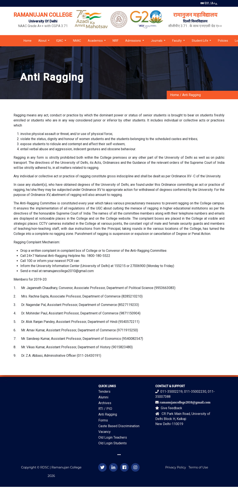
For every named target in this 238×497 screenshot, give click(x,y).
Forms (103, 420)
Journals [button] (157, 40)
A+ (213, 3)
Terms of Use (198, 467)
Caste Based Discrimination (118, 426)
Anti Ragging (191, 95)
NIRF (115, 40)
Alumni (103, 397)
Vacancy (104, 432)
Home (27, 40)
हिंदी (205, 3)
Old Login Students (112, 443)
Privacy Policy (175, 467)
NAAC (77, 40)
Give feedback (168, 408)
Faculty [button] (177, 40)
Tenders (104, 392)
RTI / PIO (105, 409)
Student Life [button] (200, 40)
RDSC (44, 467)
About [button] (42, 40)
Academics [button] (95, 40)
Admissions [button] (133, 40)
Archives (104, 403)
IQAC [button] (60, 40)
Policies (223, 40)
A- (216, 4)
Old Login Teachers (112, 437)
